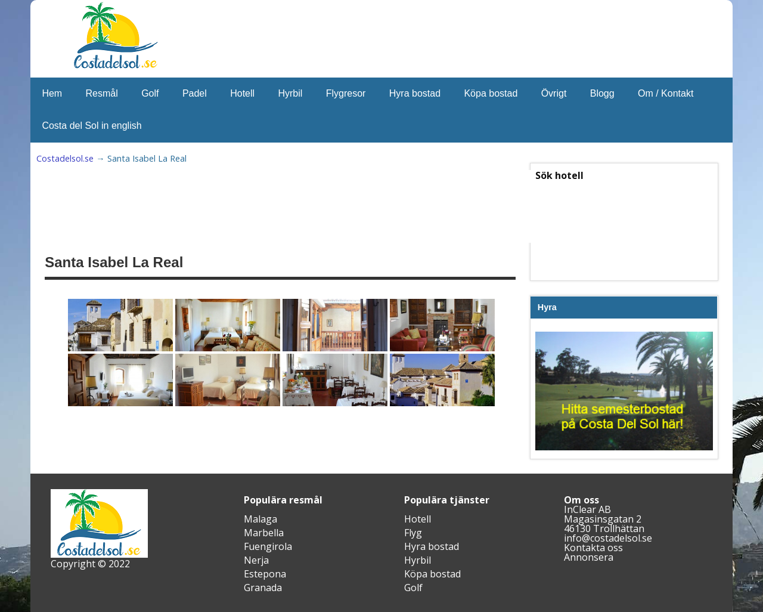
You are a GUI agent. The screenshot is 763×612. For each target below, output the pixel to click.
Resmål (102, 93)
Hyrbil (290, 93)
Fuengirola (268, 546)
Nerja (256, 560)
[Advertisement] (338, 206)
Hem (52, 93)
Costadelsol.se (65, 158)
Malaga (260, 519)
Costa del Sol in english (91, 125)
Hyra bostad (415, 93)
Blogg (602, 93)
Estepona (265, 573)
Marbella (264, 532)
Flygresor (346, 93)
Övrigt (554, 93)
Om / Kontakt (665, 93)
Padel (194, 93)
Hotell (242, 93)
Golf (150, 93)
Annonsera (588, 557)
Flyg (413, 532)
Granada (263, 587)
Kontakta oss (593, 547)
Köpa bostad (490, 93)
